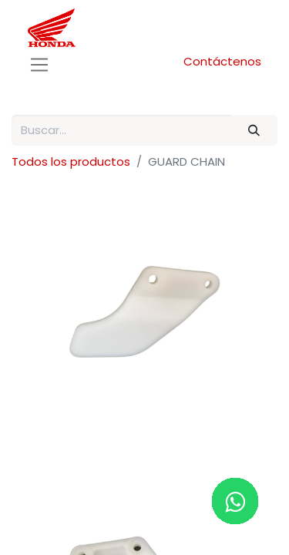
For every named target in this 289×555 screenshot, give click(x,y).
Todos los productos (71, 161)
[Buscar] (254, 130)
